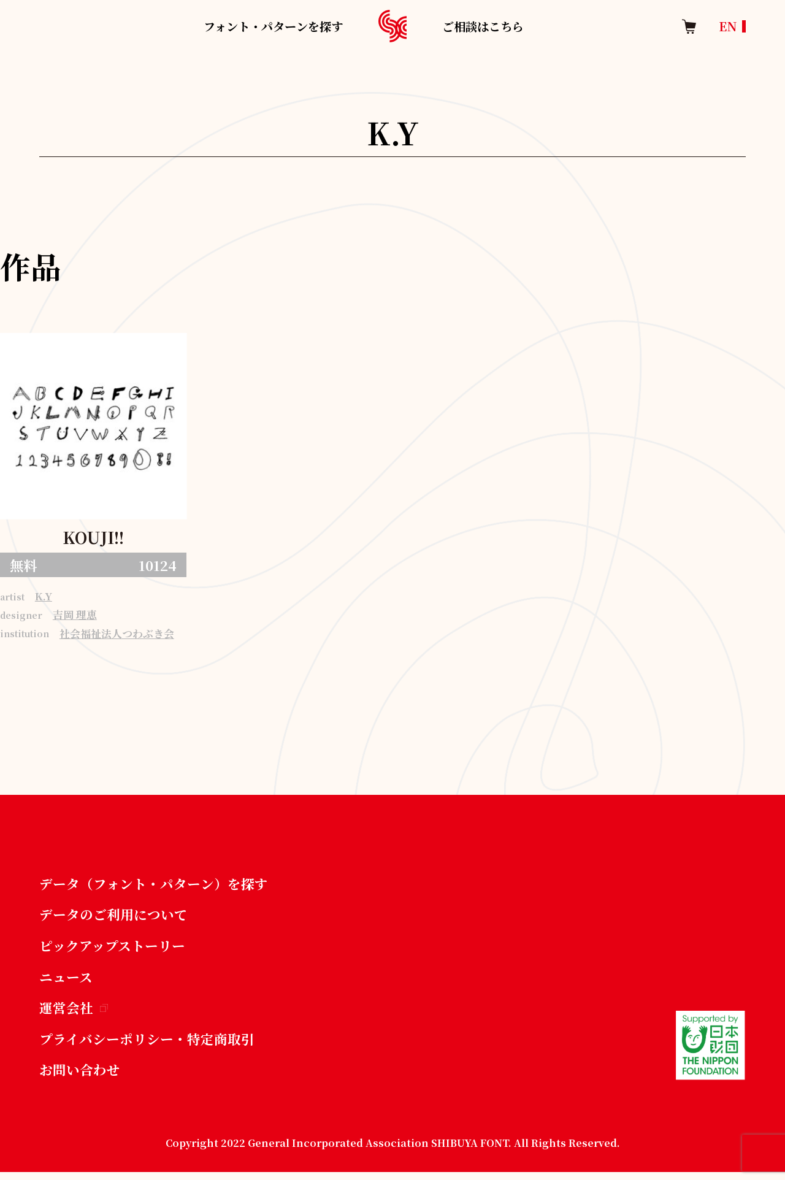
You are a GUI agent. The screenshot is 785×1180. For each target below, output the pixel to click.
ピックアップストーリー (112, 950)
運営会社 (74, 1013)
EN (728, 26)
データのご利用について (113, 918)
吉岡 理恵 (75, 616)
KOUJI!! (93, 538)
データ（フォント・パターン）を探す (153, 886)
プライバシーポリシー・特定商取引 (147, 1045)
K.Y (43, 597)
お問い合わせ (79, 1077)
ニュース (66, 981)
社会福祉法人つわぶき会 (116, 635)
